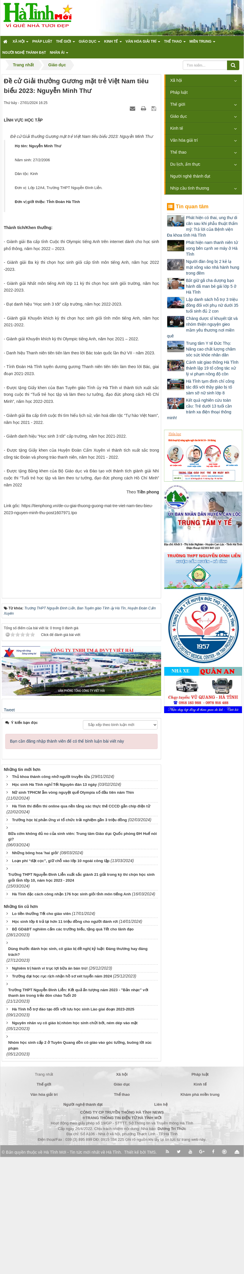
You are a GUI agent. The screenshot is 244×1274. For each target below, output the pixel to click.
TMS (151, 1269)
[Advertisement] (81, 669)
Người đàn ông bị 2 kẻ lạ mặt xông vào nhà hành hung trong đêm (212, 267)
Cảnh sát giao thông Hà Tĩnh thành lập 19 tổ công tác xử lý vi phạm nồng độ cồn (212, 368)
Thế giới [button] (65, 43)
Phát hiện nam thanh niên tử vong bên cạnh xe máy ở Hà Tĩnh (212, 248)
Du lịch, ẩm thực (185, 164)
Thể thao (178, 152)
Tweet (9, 826)
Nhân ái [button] (59, 54)
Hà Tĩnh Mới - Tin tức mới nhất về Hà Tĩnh (82, 1269)
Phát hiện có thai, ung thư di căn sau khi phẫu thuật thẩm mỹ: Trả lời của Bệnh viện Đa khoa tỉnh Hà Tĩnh (202, 226)
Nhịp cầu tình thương (189, 188)
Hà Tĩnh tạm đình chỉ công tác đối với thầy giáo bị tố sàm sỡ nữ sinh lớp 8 (210, 387)
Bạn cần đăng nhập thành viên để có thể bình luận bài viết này (67, 858)
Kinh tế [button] (113, 43)
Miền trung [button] (202, 43)
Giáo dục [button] (89, 43)
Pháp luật (178, 92)
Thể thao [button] (175, 43)
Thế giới (177, 104)
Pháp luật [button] (42, 41)
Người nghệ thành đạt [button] (24, 53)
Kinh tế (176, 128)
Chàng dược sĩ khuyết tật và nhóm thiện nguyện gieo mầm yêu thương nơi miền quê (202, 327)
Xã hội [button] (20, 43)
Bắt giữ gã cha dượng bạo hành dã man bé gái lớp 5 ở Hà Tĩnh (211, 286)
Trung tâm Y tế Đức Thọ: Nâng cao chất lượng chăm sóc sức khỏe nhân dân (211, 349)
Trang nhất (44, 1191)
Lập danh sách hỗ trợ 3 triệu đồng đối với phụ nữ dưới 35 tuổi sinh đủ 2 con (212, 305)
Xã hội (176, 80)
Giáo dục (178, 116)
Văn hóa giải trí (184, 140)
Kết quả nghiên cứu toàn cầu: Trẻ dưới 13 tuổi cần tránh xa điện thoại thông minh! (199, 409)
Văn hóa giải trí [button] (143, 43)
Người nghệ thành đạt (190, 176)
